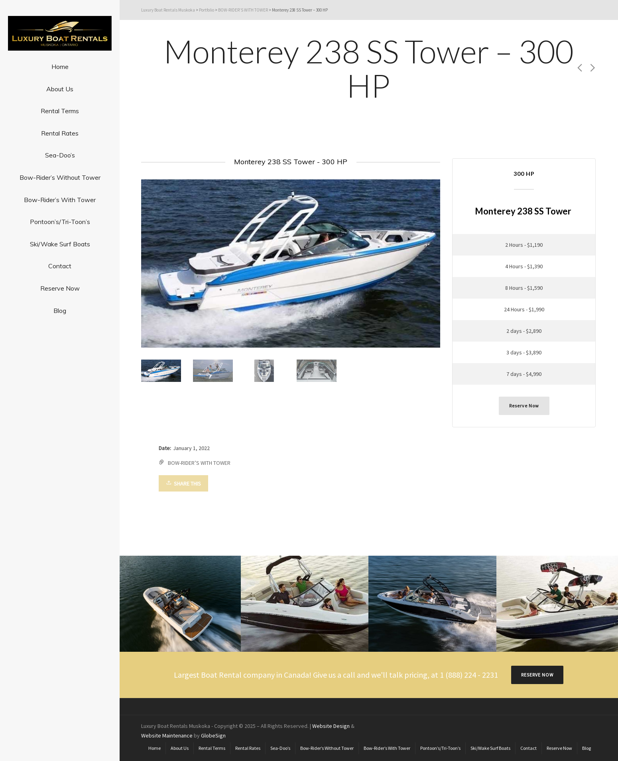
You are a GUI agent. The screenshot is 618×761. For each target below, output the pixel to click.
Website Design (331, 725)
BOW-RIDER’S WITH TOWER (199, 462)
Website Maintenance (167, 735)
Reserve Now (524, 406)
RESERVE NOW (538, 674)
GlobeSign (213, 735)
